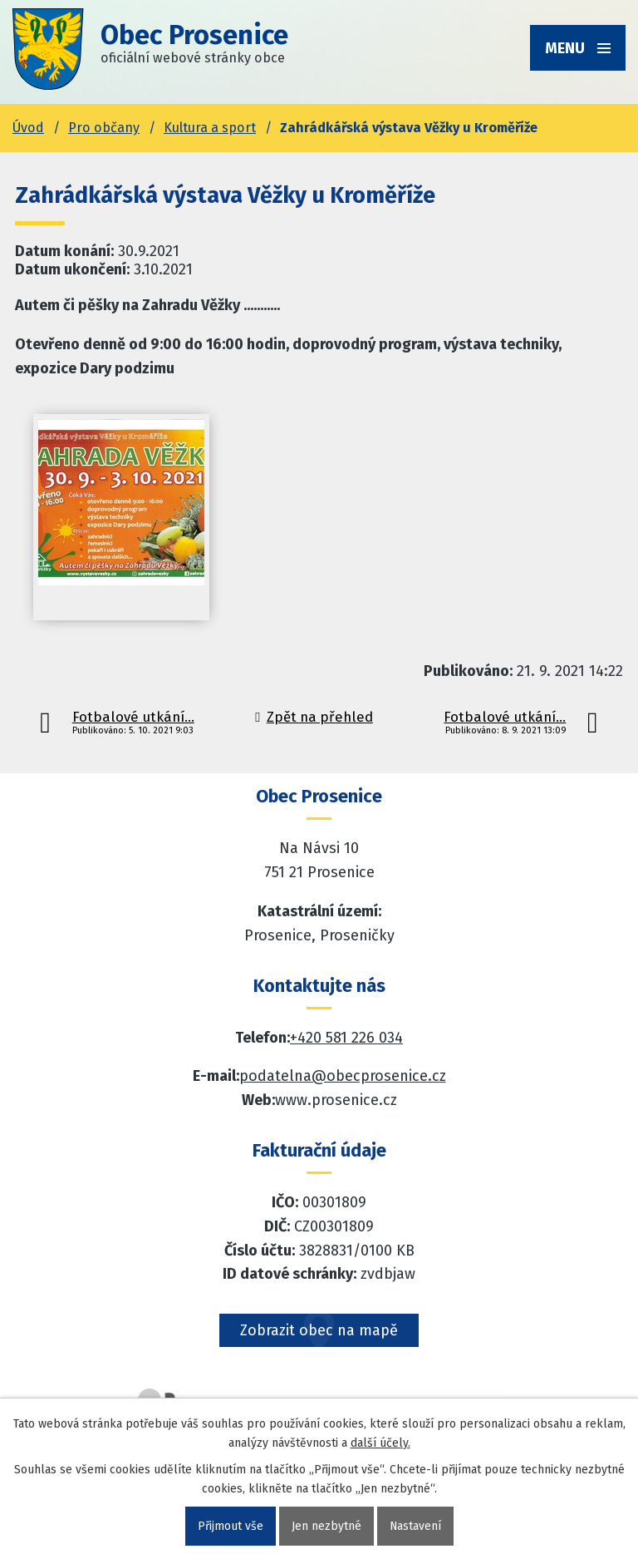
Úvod (28, 128)
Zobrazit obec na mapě (319, 1330)
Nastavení (415, 1526)
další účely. (380, 1443)
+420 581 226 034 (346, 1038)
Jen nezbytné (326, 1526)
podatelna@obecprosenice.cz (342, 1076)
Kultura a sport (210, 128)
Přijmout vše (230, 1526)
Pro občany (104, 128)
